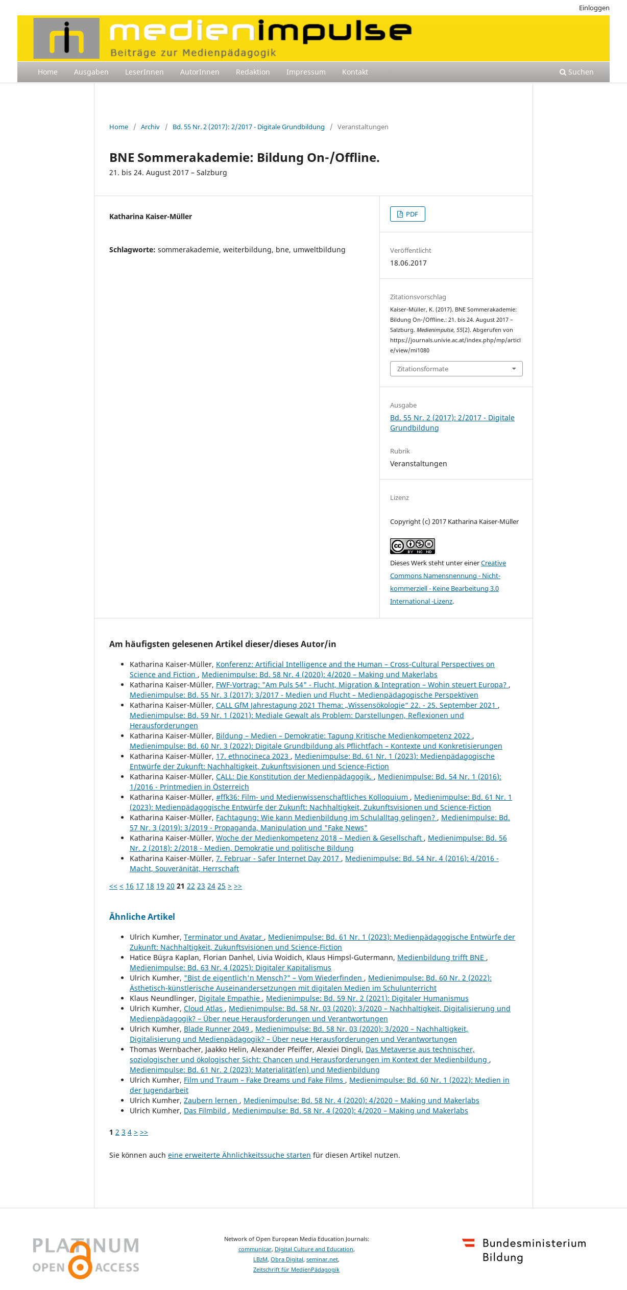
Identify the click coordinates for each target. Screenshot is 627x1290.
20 (170, 886)
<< (113, 886)
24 (211, 886)
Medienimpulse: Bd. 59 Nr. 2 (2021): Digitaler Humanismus (367, 998)
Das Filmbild (206, 1110)
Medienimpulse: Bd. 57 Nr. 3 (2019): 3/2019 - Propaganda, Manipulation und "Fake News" (320, 822)
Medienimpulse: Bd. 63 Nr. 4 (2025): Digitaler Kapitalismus (230, 967)
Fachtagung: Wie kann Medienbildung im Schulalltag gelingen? (326, 817)
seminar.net (322, 1259)
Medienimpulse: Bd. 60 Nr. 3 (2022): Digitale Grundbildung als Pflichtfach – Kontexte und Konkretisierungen (316, 746)
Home (48, 72)
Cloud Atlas (204, 1008)
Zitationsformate (422, 368)
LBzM (260, 1259)
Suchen (577, 72)
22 (191, 886)
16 (130, 886)
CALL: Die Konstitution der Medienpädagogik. (295, 776)
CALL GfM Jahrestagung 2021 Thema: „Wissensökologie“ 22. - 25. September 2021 (357, 705)
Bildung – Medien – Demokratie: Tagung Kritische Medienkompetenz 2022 (344, 735)
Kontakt (355, 72)
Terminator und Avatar (224, 937)
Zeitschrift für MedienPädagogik (296, 1269)
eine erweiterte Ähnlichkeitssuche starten (239, 1155)
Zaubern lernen (211, 1100)
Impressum (306, 72)
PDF (411, 214)
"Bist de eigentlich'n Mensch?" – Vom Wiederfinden (274, 978)
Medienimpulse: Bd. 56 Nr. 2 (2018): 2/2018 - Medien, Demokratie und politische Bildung (318, 843)
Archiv (150, 126)
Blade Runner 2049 (217, 1029)
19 (160, 886)
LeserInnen (144, 72)
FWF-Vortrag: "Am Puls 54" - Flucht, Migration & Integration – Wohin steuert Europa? (362, 684)
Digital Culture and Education (314, 1249)
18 (150, 886)
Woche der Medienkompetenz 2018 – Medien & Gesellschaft (320, 838)
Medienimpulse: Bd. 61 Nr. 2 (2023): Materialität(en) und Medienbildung (255, 1069)
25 (222, 886)
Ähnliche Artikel (142, 916)
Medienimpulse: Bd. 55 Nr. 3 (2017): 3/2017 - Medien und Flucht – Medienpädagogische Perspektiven (304, 695)
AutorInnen (200, 72)
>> (238, 886)
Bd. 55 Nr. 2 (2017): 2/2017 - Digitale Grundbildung (249, 126)
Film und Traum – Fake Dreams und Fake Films (264, 1080)
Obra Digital (287, 1259)
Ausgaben (91, 72)
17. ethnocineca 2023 (253, 756)
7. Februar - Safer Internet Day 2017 (278, 858)
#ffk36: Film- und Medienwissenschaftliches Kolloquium (313, 797)
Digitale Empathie (230, 998)
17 (140, 886)
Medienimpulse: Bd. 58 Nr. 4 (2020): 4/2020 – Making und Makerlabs (320, 674)
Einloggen (594, 7)
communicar (255, 1249)
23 (201, 886)
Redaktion (253, 72)
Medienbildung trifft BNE (441, 957)
